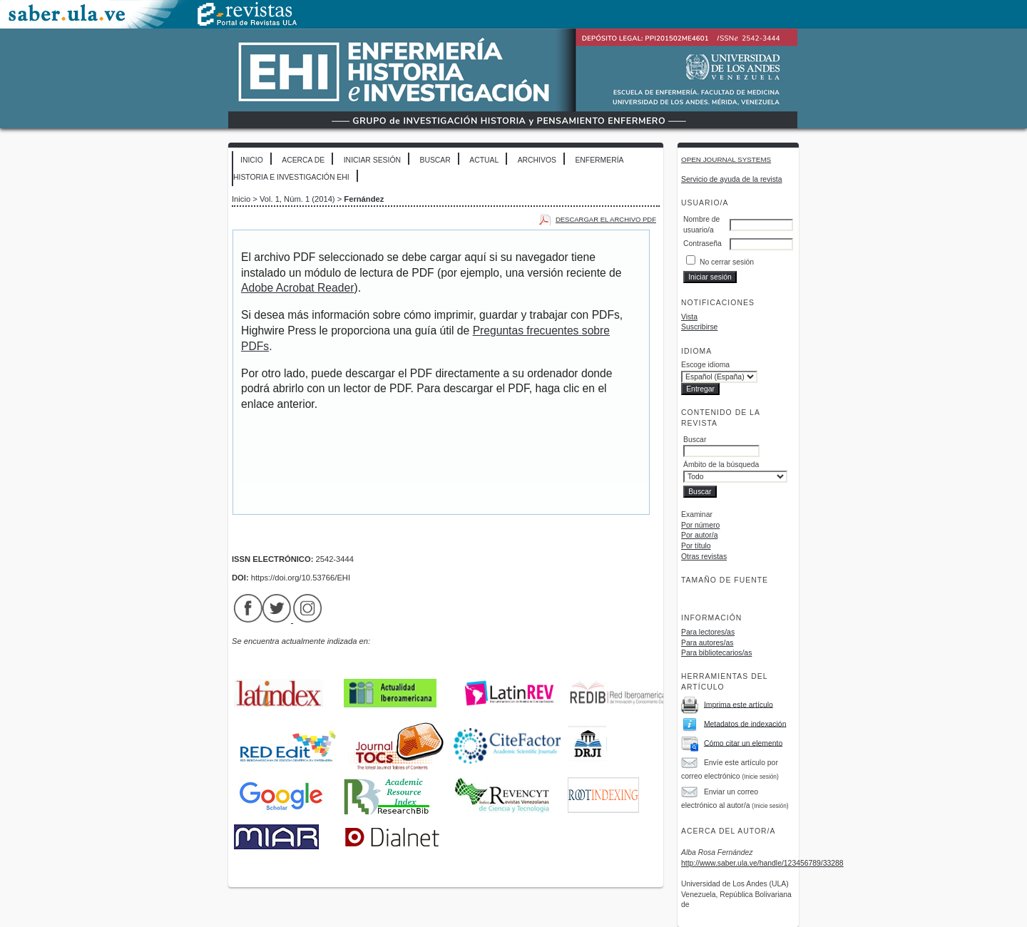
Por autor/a (699, 535)
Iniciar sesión (372, 160)
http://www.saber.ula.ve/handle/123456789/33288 (762, 863)
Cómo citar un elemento (743, 743)
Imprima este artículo (738, 704)
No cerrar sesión (727, 262)
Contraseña (702, 243)
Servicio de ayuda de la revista (731, 179)
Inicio (251, 160)
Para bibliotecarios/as (716, 653)
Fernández (364, 199)
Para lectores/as (708, 632)
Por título (696, 546)
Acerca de (303, 160)
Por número (700, 525)
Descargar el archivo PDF (606, 219)
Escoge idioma (705, 365)
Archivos (537, 160)
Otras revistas (704, 556)
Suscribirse (699, 327)
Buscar (434, 160)
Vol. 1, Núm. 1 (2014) (297, 199)
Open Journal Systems (726, 159)
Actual (484, 160)
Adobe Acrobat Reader (297, 288)
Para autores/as (707, 643)
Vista (689, 317)
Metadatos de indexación (745, 723)
